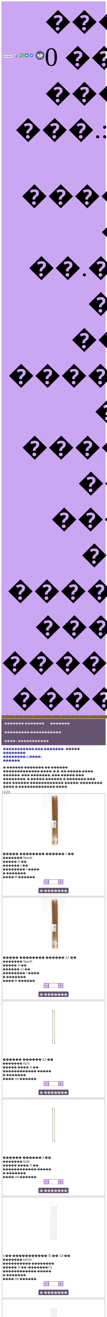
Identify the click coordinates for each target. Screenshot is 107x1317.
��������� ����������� (32, 732)
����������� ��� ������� (33, 748)
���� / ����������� (26, 740)
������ (11, 760)
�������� (14, 752)
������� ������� (24, 723)
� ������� (53, 891)
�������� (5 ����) (22, 756)
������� (60, 723)
